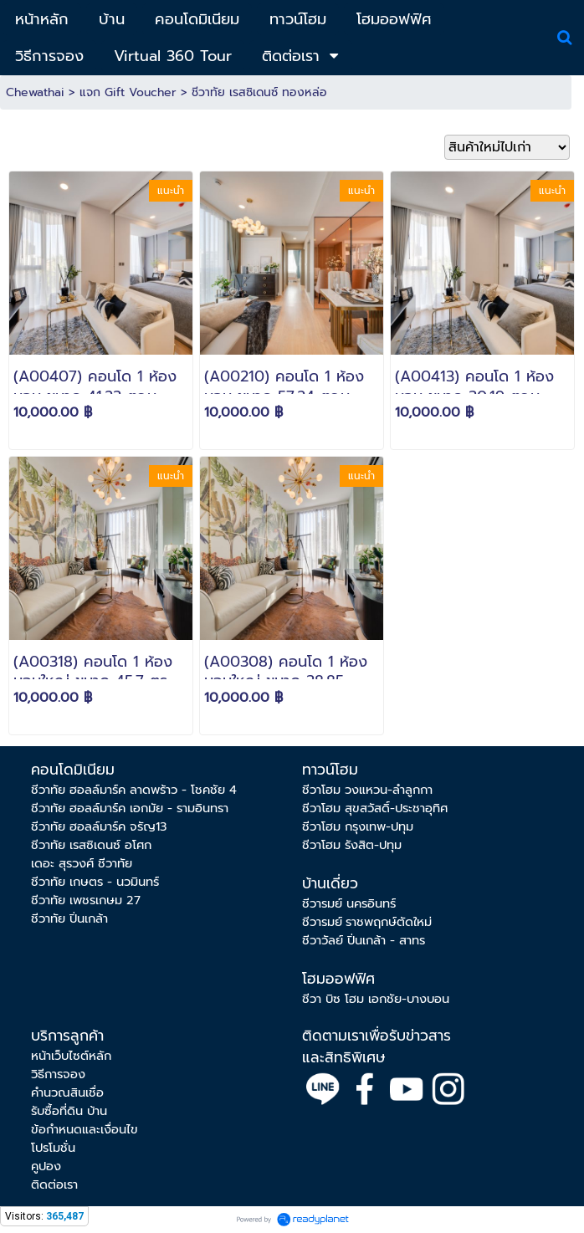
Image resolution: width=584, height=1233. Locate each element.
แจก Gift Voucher (128, 92)
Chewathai (35, 92)
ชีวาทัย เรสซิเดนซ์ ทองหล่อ (259, 92)
